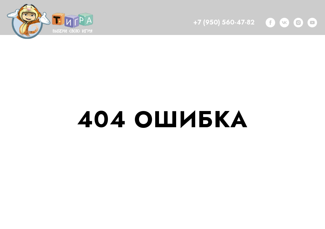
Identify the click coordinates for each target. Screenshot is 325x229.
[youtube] (312, 22)
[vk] (284, 22)
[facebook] (270, 22)
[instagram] (298, 22)
